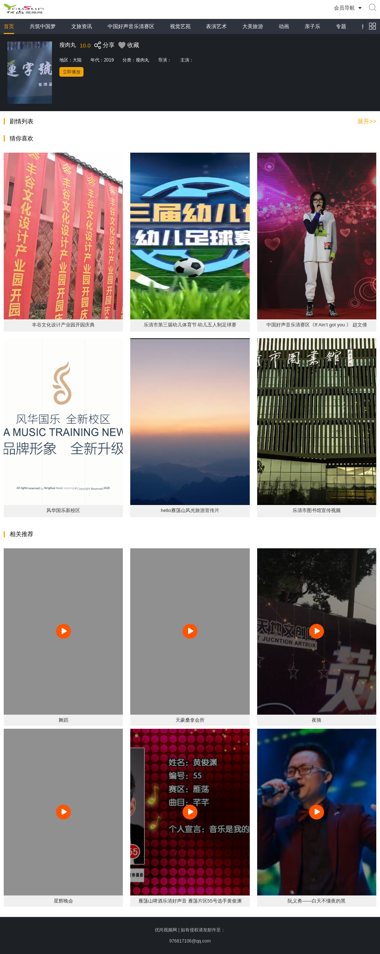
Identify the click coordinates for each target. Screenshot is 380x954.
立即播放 (72, 71)
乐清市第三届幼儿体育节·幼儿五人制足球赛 (190, 325)
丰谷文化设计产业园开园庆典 (63, 325)
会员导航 (344, 8)
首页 (9, 26)
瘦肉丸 (142, 60)
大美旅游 (252, 26)
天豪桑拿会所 (190, 720)
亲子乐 (312, 26)
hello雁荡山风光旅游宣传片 (190, 510)
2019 (109, 60)
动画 (284, 26)
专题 (341, 26)
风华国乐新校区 (63, 510)
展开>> (366, 121)
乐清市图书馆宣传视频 (316, 510)
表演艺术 (216, 26)
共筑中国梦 (43, 26)
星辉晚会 (63, 901)
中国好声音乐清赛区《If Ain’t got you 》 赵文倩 (316, 325)
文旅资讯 (81, 26)
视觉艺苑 (180, 26)
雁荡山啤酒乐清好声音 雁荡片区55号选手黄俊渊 (190, 901)
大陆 (77, 60)
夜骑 (316, 720)
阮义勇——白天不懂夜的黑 (316, 901)
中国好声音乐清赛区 (131, 26)
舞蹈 (63, 720)
